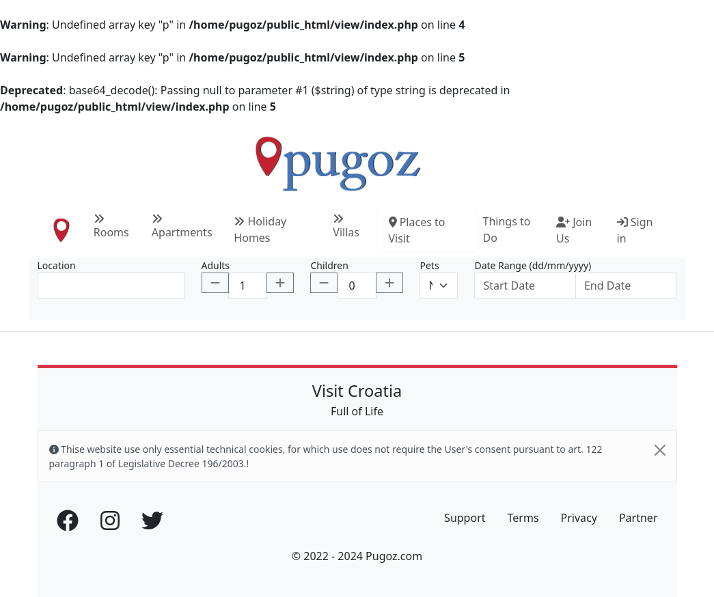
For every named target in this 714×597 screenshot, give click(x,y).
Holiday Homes (260, 229)
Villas (346, 226)
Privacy (579, 517)
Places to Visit (417, 230)
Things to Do (507, 229)
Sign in (635, 230)
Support (464, 517)
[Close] (660, 450)
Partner (638, 517)
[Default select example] (439, 285)
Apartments (182, 226)
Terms (523, 517)
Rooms (111, 226)
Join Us (574, 230)
